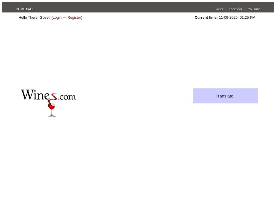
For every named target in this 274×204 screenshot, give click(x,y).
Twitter (218, 9)
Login (57, 17)
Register (74, 17)
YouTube (254, 9)
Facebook (235, 9)
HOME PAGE (25, 9)
